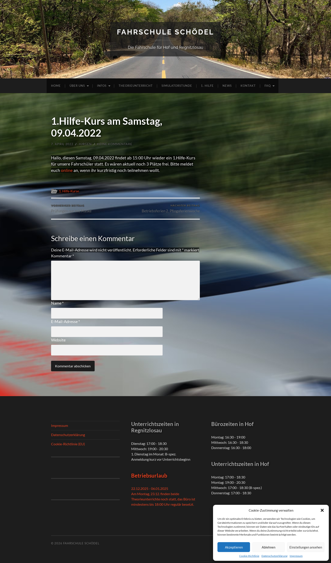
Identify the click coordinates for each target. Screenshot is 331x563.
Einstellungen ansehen (305, 547)
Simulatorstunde (177, 85)
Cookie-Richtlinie (249, 556)
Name (57, 303)
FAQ (268, 85)
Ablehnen (268, 547)
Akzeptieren (234, 547)
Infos (102, 85)
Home (56, 85)
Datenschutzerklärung (274, 556)
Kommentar (62, 255)
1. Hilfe (207, 85)
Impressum (296, 556)
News (227, 85)
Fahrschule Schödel (165, 32)
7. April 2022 (62, 144)
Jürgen (85, 144)
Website (58, 339)
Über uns (77, 85)
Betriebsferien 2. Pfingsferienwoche (171, 208)
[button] (322, 510)
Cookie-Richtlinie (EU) (68, 444)
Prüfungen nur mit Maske (71, 208)
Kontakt (248, 85)
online (67, 170)
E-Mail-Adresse (65, 321)
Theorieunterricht (136, 85)
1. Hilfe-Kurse (69, 191)
